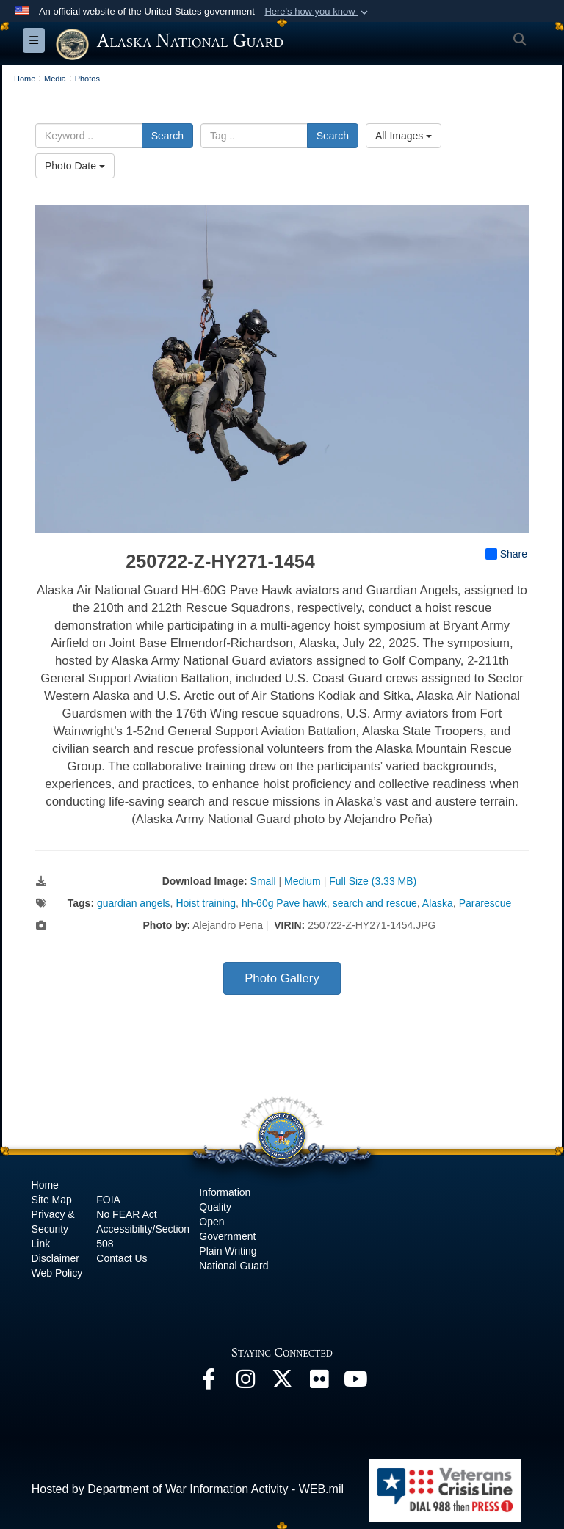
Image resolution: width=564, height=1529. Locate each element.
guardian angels (133, 903)
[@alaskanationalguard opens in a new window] (245, 1382)
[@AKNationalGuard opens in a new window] (282, 1382)
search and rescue (375, 903)
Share (506, 554)
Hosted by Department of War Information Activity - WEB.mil (188, 1489)
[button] (317, 11)
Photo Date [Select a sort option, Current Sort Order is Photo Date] (75, 166)
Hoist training (206, 903)
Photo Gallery (282, 978)
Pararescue (485, 903)
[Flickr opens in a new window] (318, 1382)
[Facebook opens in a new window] (208, 1382)
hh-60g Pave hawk (284, 903)
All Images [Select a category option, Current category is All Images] (403, 136)
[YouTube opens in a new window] (355, 1382)
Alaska (437, 903)
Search (167, 136)
